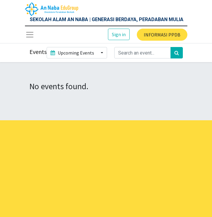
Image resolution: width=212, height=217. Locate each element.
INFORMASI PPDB (162, 35)
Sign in (119, 34)
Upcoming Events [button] (73, 53)
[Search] (177, 52)
